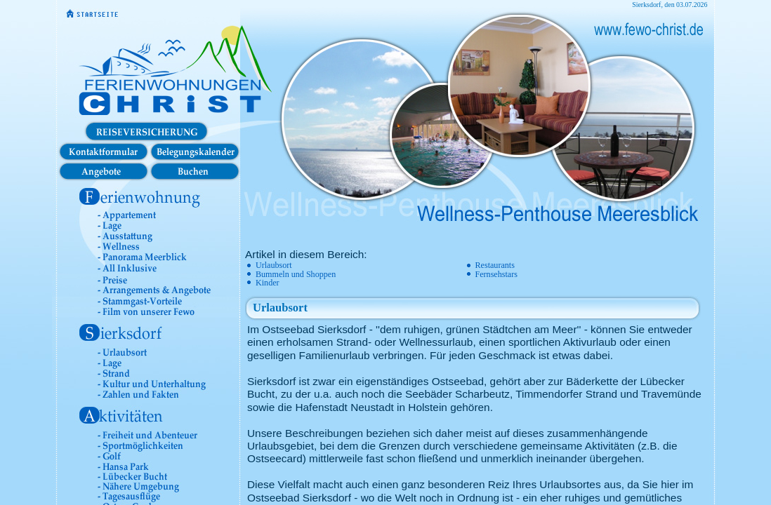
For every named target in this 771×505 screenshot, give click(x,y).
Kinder (267, 283)
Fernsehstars (496, 274)
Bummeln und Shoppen (296, 274)
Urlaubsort (274, 265)
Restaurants (495, 265)
